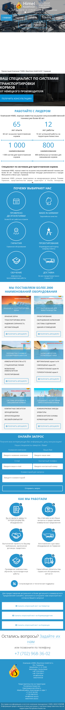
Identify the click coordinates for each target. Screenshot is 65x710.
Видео (59, 18)
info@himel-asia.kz (32, 12)
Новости (46, 18)
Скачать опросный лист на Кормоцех (32, 625)
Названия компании (17, 450)
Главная (7, 18)
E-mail (17, 461)
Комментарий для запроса (32, 472)
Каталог (19, 18)
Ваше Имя (47, 450)
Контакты (40, 25)
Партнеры (25, 25)
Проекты (33, 18)
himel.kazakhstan (49, 10)
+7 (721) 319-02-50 (16, 10)
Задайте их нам (43, 638)
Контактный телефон (48, 461)
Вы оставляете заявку (15, 518)
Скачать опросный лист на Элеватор (32, 606)
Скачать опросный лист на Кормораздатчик (32, 615)
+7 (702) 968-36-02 (33, 10)
